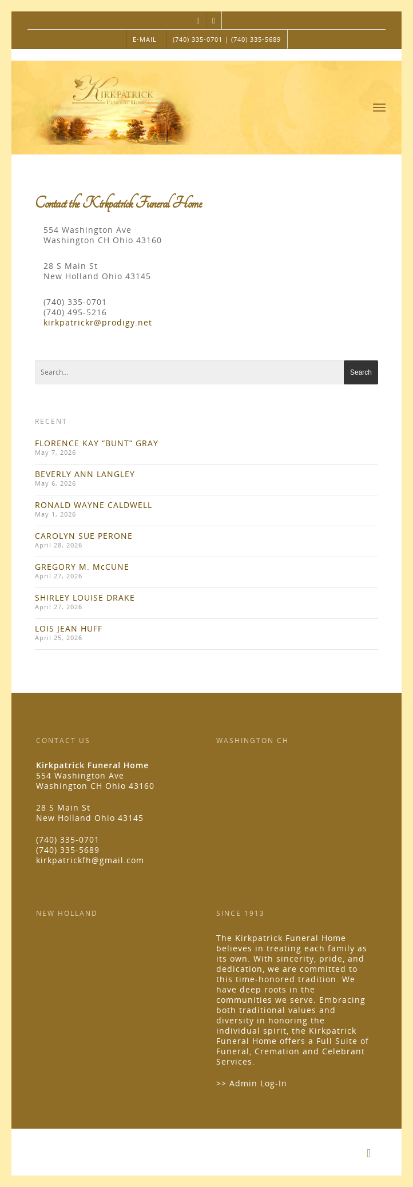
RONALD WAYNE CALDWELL (93, 504)
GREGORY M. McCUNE (82, 566)
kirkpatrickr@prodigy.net (97, 322)
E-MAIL (145, 39)
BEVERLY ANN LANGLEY (85, 474)
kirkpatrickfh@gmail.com (90, 860)
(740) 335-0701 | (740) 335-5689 (227, 39)
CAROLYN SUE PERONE (84, 535)
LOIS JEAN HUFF (68, 628)
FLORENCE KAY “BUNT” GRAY (96, 443)
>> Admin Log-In (251, 1083)
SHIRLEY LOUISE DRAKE (85, 597)
